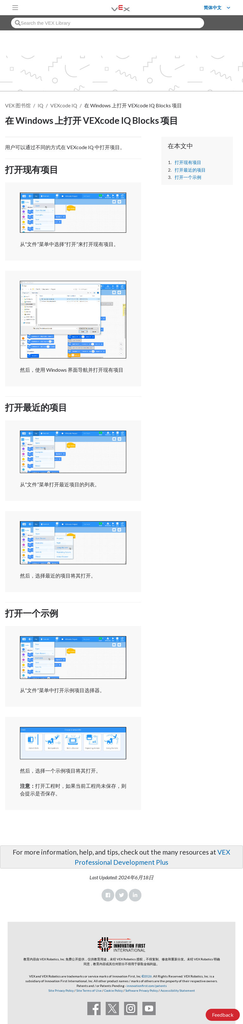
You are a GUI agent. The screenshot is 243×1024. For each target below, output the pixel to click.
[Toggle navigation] (15, 8)
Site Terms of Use (89, 990)
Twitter (121, 895)
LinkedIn (135, 895)
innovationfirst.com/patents (147, 986)
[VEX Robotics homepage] (113, 7)
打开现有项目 (188, 162)
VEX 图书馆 (18, 105)
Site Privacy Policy (61, 990)
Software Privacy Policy (141, 990)
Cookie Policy (113, 990)
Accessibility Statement (177, 990)
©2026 (147, 976)
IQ (40, 105)
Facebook (108, 895)
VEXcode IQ (63, 105)
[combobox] (107, 23)
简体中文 (212, 7)
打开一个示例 (188, 177)
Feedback (223, 1015)
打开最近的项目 (190, 170)
